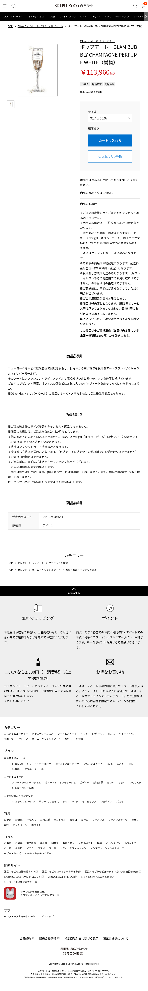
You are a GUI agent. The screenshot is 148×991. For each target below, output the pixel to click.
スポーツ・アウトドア (16, 738)
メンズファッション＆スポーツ (107, 848)
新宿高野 (98, 782)
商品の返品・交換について (97, 193)
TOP (10, 26)
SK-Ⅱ (44, 768)
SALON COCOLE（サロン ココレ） (22, 876)
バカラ (120, 801)
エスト (120, 763)
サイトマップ (46, 916)
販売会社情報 (47, 938)
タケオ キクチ (70, 801)
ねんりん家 (135, 782)
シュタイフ (106, 801)
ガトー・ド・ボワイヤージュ (60, 782)
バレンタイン (20, 825)
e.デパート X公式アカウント (19, 882)
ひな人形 (31, 819)
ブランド (10, 750)
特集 (7, 813)
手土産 (43, 843)
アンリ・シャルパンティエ (26, 782)
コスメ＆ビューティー (12, 16)
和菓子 (55, 843)
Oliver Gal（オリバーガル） (97, 41)
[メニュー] (5, 6)
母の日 (73, 819)
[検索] (13, 6)
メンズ (108, 16)
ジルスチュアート (92, 763)
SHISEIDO (17, 763)
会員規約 (25, 938)
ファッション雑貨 (58, 563)
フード (52, 848)
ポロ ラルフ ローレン (23, 801)
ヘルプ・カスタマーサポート (19, 916)
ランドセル (60, 819)
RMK (130, 763)
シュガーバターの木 (23, 787)
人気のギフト (86, 843)
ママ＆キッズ (89, 801)
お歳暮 (79, 738)
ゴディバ (84, 782)
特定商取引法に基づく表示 (81, 938)
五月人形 (45, 819)
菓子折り (31, 843)
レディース (95, 16)
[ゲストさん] (135, 6)
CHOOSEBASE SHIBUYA (61, 876)
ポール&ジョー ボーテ (67, 763)
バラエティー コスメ (35, 16)
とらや (121, 782)
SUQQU (16, 768)
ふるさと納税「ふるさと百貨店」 (99, 876)
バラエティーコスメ (42, 733)
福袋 (6, 825)
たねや (110, 782)
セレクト (22, 563)
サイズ (92, 112)
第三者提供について (116, 938)
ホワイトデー (38, 825)
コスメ (41, 848)
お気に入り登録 (112, 156)
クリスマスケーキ (118, 819)
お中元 (52, 16)
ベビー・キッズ (122, 16)
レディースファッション (73, 848)
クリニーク (30, 768)
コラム (9, 836)
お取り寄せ (69, 843)
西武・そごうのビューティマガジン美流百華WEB (111, 871)
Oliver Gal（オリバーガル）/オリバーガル (40, 26)
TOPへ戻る (74, 593)
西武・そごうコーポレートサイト (60, 871)
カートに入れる (110, 140)
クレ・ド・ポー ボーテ (39, 763)
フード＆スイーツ (68, 16)
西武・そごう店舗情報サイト (19, 871)
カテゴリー (12, 727)
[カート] (143, 6)
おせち (135, 819)
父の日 (84, 819)
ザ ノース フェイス (49, 801)
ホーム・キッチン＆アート (46, 569)
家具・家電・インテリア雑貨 (81, 569)
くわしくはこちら (15, 701)
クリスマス (98, 819)
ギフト (83, 16)
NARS (109, 763)
